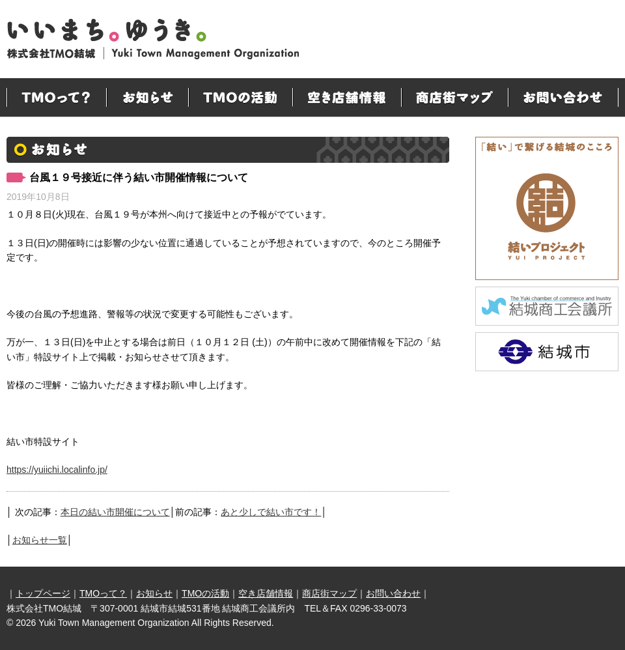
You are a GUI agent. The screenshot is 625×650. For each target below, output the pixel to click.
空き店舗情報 (346, 97)
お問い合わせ (563, 97)
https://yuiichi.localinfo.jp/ (57, 469)
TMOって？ (56, 97)
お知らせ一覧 (39, 540)
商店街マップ (454, 97)
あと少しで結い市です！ (271, 512)
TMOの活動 (240, 97)
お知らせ (147, 97)
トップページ (43, 593)
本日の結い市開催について (115, 512)
